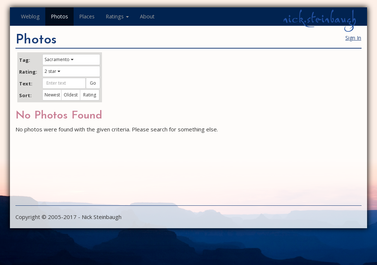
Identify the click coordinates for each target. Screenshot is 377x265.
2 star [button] (52, 71)
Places (87, 16)
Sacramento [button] (59, 59)
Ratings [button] (117, 16)
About (147, 16)
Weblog (30, 16)
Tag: (24, 60)
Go (93, 83)
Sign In (353, 37)
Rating (89, 95)
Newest (52, 95)
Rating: (28, 71)
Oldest (71, 95)
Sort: (25, 95)
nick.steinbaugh (319, 19)
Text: (25, 83)
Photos (59, 16)
